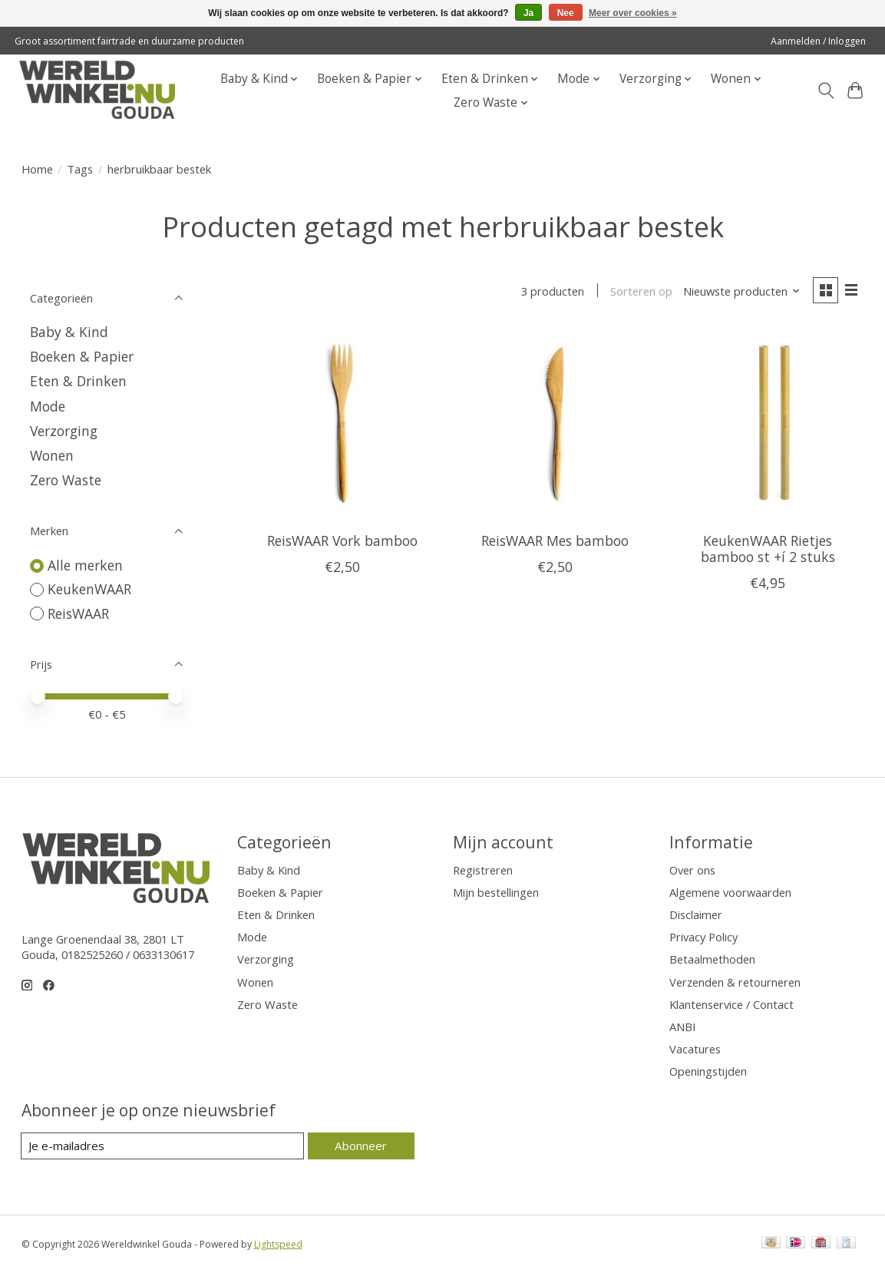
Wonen (52, 455)
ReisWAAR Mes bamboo (555, 541)
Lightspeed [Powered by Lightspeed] (278, 1244)
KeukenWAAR (89, 589)
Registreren (483, 870)
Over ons (692, 870)
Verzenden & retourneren (735, 982)
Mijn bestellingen (496, 892)
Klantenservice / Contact (731, 1004)
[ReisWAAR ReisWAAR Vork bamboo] (342, 425)
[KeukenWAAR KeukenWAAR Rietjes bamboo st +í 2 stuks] (768, 425)
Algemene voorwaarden (730, 892)
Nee (565, 13)
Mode (47, 406)
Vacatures (695, 1048)
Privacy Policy (703, 936)
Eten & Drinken (78, 381)
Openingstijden (708, 1071)
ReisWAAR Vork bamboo (342, 541)
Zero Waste (65, 480)
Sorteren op (640, 291)
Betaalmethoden (712, 959)
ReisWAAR (78, 613)
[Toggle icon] (825, 90)
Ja (528, 13)
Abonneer (361, 1145)
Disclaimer (695, 914)
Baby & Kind (69, 331)
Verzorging (63, 431)
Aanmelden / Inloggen (818, 41)
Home (37, 169)
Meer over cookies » (633, 13)
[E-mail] (163, 1146)
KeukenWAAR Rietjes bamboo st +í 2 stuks (768, 549)
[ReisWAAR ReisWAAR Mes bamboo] (555, 425)
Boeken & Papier (82, 356)
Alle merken (85, 565)
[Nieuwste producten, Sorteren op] (739, 291)
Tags (80, 169)
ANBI (682, 1026)
